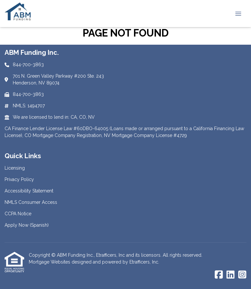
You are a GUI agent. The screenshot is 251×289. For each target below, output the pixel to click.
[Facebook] (219, 275)
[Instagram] (242, 275)
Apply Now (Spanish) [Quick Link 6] (27, 225)
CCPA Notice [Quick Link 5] (18, 213)
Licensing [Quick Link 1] (15, 168)
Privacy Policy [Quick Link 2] (19, 179)
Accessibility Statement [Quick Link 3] (29, 190)
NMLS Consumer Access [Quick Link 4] (31, 202)
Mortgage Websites (50, 262)
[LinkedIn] (230, 275)
